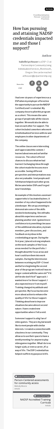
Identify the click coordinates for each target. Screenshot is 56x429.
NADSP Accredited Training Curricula (32, 400)
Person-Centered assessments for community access (33, 382)
